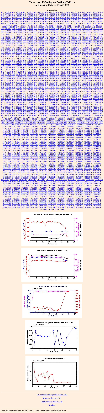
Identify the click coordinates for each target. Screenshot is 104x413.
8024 (17, 100)
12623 (5, 137)
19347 (41, 165)
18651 (63, 158)
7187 (31, 89)
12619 (86, 135)
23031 (36, 200)
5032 (53, 53)
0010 (31, 12)
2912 (61, 49)
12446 (72, 130)
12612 (54, 135)
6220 (94, 75)
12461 (41, 132)
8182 (9, 104)
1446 (17, 32)
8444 (83, 108)
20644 (18, 178)
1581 (24, 36)
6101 (43, 75)
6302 (87, 77)
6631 (94, 80)
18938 (27, 161)
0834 (9, 21)
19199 (77, 163)
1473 (50, 32)
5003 (53, 51)
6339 (50, 78)
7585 (24, 95)
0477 (72, 16)
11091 (61, 123)
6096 (28, 75)
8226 (24, 106)
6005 (53, 73)
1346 (72, 31)
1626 (94, 36)
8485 (42, 110)
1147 (71, 25)
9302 (39, 113)
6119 (64, 75)
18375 (54, 156)
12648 (18, 139)
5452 (35, 73)
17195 (18, 148)
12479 (90, 132)
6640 (20, 82)
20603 (72, 176)
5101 (75, 56)
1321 (2, 31)
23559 (99, 204)
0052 (20, 14)
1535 (42, 34)
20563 (32, 176)
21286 (5, 182)
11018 (61, 121)
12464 (50, 132)
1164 (32, 27)
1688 (98, 38)
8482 (35, 110)
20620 (90, 176)
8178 (101, 102)
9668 (42, 115)
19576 (23, 167)
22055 (54, 189)
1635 (13, 38)
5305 (31, 67)
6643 (31, 82)
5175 (2, 62)
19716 (86, 167)
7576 (13, 95)
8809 (90, 110)
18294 (94, 154)
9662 (35, 115)
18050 (95, 152)
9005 (20, 112)
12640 (81, 137)
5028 (39, 53)
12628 (27, 137)
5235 (94, 64)
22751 (63, 196)
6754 (75, 82)
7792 (28, 99)
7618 (13, 97)
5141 (6, 60)
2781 (42, 47)
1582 (28, 36)
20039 (5, 170)
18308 (9, 156)
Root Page (52, 405)
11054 (83, 121)
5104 (87, 56)
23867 (32, 207)
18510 (9, 158)
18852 (86, 159)
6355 (72, 78)
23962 (77, 207)
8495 (53, 110)
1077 (61, 23)
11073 (17, 123)
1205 (2, 29)
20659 (23, 178)
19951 (59, 169)
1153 (93, 25)
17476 (41, 150)
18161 (59, 154)
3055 (90, 49)
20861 (77, 178)
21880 (41, 187)
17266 (32, 148)
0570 (35, 18)
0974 (31, 23)
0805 (57, 19)
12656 (54, 139)
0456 (57, 16)
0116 (86, 14)
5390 (87, 69)
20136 (5, 172)
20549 (23, 176)
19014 (45, 161)
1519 (6, 34)
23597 (18, 205)
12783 (18, 145)
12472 (63, 132)
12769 (68, 143)
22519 (14, 194)
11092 (65, 123)
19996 (86, 169)
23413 (99, 202)
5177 (9, 62)
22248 (81, 191)
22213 (50, 191)
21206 (79, 180)
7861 (64, 99)
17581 (77, 150)
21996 (36, 189)
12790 (45, 145)
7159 (83, 88)
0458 (64, 16)
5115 (20, 58)
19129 (41, 163)
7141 (42, 88)
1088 (79, 23)
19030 (59, 161)
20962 (12, 180)
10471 (5, 119)
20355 (41, 174)
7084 (75, 86)
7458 (20, 93)
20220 (59, 172)
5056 (28, 54)
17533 (54, 150)
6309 (9, 78)
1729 (24, 40)
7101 (6, 88)
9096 (61, 112)
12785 (27, 145)
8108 (79, 100)
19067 (90, 161)
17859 (27, 152)
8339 (87, 106)
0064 (64, 14)
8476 (20, 110)
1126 (50, 25)
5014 (94, 51)
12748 (14, 143)
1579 (17, 36)
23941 (54, 207)
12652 (36, 139)
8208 (83, 104)
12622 (99, 135)
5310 (50, 67)
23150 (18, 202)
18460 (90, 156)
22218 (54, 191)
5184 (35, 62)
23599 (23, 205)
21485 (9, 183)
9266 (101, 112)
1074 (50, 23)
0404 (101, 14)
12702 (95, 139)
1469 (42, 32)
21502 (36, 183)
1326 (17, 31)
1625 (90, 36)
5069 (72, 54)
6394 (24, 80)
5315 (61, 67)
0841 (31, 21)
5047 (101, 53)
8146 (39, 102)
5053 (20, 54)
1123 (39, 25)
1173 (64, 27)
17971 (59, 152)
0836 (17, 21)
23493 (59, 204)
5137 (94, 58)
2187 (31, 45)
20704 (45, 178)
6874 (13, 84)
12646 (9, 139)
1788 (64, 42)
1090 (87, 23)
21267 (92, 180)
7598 (57, 95)
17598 (81, 150)
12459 (32, 132)
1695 (17, 40)
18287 (90, 154)
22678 (95, 194)
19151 (54, 163)
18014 (77, 152)
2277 (87, 45)
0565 (17, 18)
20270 (90, 172)
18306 (5, 156)
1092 (94, 23)
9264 (94, 112)
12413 (86, 128)
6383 (9, 80)
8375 (2, 108)
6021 (83, 73)
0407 (9, 16)
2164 (64, 43)
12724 (45, 141)
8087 (68, 100)
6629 (87, 80)
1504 (64, 32)
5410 (31, 71)
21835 (81, 185)
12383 (90, 126)
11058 (96, 121)
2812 (9, 49)
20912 (86, 178)
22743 (54, 196)
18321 (18, 156)
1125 (46, 25)
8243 (35, 106)
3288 (35, 51)
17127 (90, 147)
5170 (87, 60)
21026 (39, 180)
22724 (27, 196)
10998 (26, 121)
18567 (27, 158)
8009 (6, 100)
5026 (31, 53)
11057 (92, 121)
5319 (75, 67)
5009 (75, 51)
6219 (90, 75)
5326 (101, 67)
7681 (94, 97)
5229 (72, 64)
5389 (83, 69)
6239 (24, 77)
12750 (23, 143)
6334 (31, 78)
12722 (36, 141)
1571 (90, 34)
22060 (59, 189)
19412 (81, 165)
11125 (69, 124)
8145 (35, 102)
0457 (61, 16)
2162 (57, 43)
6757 (87, 82)
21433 (72, 182)
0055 (31, 14)
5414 (46, 71)
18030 (86, 152)
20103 (63, 170)
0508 (94, 16)
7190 (42, 89)
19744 (99, 167)
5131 (72, 58)
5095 (61, 56)
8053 (39, 100)
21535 (54, 183)
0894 (20, 23)
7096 (2, 88)
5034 (61, 53)
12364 (9, 126)
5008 (72, 51)
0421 (28, 16)
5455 (42, 73)
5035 (64, 53)
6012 (68, 73)
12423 (23, 130)
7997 (98, 99)
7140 (39, 88)
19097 (18, 163)
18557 (23, 158)
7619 (17, 97)
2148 (9, 43)
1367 (9, 32)
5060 (39, 54)
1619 (72, 36)
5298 (6, 67)
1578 (13, 36)
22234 (68, 191)
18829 (77, 159)
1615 (57, 36)
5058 (35, 54)
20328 (14, 174)
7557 (79, 93)
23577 (5, 205)
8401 (57, 108)
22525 (18, 194)
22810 (18, 198)
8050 (32, 100)
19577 (27, 167)
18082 (23, 154)
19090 (14, 163)
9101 (68, 112)
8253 (50, 106)
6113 (53, 75)
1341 (57, 31)
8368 (90, 106)
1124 (42, 25)
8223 (20, 106)
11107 (26, 124)
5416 (53, 71)
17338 (68, 148)
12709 (9, 141)
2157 (42, 43)
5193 (64, 62)
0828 (90, 19)
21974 (18, 189)
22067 (68, 189)
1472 (46, 32)
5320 (79, 67)
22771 (90, 196)
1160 (17, 27)
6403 (42, 80)
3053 (83, 49)
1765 (98, 40)
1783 (46, 42)
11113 (47, 124)
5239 (6, 65)
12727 (54, 141)
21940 (95, 187)
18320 (14, 156)
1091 (90, 23)
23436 (14, 204)
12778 (95, 143)
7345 (35, 91)
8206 (75, 104)
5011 (83, 51)
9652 (17, 115)
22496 (95, 193)
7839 (46, 99)
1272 (28, 29)
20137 (9, 172)
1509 (72, 32)
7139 (35, 88)
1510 (75, 32)
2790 (75, 47)
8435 (75, 108)
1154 (96, 25)
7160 (86, 88)
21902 (68, 187)
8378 (6, 108)
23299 (50, 202)
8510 (72, 110)
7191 (46, 89)
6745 (42, 82)
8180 (6, 104)
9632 (94, 113)
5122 (42, 58)
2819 (35, 49)
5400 (13, 71)
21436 (77, 182)
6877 (17, 84)
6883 (31, 84)
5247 (35, 65)
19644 (68, 167)
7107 (17, 88)
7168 (6, 89)
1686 (90, 38)
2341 (6, 47)
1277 (46, 29)
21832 (77, 185)
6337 (42, 78)
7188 (35, 89)
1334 (31, 31)
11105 (17, 124)
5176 (6, 62)
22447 (68, 193)
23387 (86, 202)
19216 (86, 163)
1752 (50, 40)
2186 (28, 45)
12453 (5, 132)
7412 (94, 91)
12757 (45, 143)
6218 (86, 75)
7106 (13, 88)
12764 (54, 143)
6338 (46, 78)
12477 (81, 132)
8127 (2, 102)
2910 (53, 49)
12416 (95, 128)
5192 (61, 62)
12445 (68, 130)
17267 (36, 148)
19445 (99, 165)
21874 (27, 187)
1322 (6, 31)
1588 (50, 36)
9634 (98, 113)
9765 (3, 117)
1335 (35, 31)
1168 (46, 27)
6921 (83, 84)
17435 (18, 150)
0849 (35, 21)
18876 (5, 161)
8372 (98, 106)
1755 (61, 40)
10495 (32, 119)
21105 (52, 180)
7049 (24, 86)
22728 (36, 196)
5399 (9, 71)
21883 (45, 187)
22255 (86, 191)
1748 (35, 40)
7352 (42, 91)
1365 (2, 32)
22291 (18, 193)
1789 (68, 42)
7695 (101, 97)
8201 (61, 104)
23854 (23, 207)
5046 (98, 53)
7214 (61, 89)
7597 (53, 95)
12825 (90, 145)
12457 (23, 132)
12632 (45, 137)
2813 (13, 49)
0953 (28, 23)
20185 (45, 172)
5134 (83, 58)
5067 (64, 54)
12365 (14, 126)
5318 (72, 67)
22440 (59, 193)
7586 (28, 95)
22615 (63, 194)
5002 (50, 51)
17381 (86, 148)
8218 (17, 106)
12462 (45, 132)
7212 (53, 89)
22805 (14, 198)
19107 (23, 163)
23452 (23, 204)
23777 (81, 205)
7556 (75, 93)
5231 (79, 64)
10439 (46, 117)
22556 (41, 194)
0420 (24, 16)
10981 (54, 119)
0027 (75, 12)
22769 (86, 196)
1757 (68, 40)
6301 (83, 77)
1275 (39, 29)
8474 (17, 110)
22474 (77, 193)
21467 (95, 182)
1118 (21, 25)
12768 (63, 143)
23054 (59, 200)
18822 (68, 159)
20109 (72, 170)
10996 (17, 121)
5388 (79, 69)
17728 (14, 152)
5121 (38, 58)
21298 (18, 182)
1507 (68, 32)
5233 (87, 64)
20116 (81, 170)
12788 (41, 145)
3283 (17, 51)
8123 (94, 100)
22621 (68, 194)
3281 (9, 51)
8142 (24, 102)
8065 (43, 100)
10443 (55, 117)
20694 (36, 178)
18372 (50, 156)
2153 (28, 43)
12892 (63, 147)
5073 (83, 54)
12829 (9, 147)
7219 (72, 89)
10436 (37, 117)
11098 (87, 123)
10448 (60, 117)
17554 (72, 150)
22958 (95, 198)
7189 (39, 89)
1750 (42, 40)
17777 (23, 152)
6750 (61, 82)
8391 (35, 108)
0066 (72, 14)
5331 (17, 69)
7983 (94, 99)
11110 (34, 124)
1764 (94, 40)
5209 (2, 64)
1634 (9, 38)
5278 (68, 65)
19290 (5, 165)
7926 (75, 99)
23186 (27, 202)
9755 (75, 115)
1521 (13, 34)
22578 (50, 194)
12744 (99, 141)
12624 (9, 137)
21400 (59, 182)
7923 (72, 99)
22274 (5, 193)
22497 (99, 193)
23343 (68, 202)
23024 (32, 200)
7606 (83, 95)
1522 (17, 34)
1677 (61, 38)
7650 (50, 97)
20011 (99, 169)
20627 (99, 176)
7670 (83, 97)
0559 (9, 18)
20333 (23, 174)
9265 (98, 112)
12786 (32, 145)
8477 (24, 110)
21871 (23, 187)
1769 (9, 42)
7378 (53, 91)
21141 (65, 180)
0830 (98, 19)
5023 (20, 53)
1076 (57, 23)
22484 (86, 193)
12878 (14, 147)
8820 (94, 110)
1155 (100, 25)
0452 (42, 16)
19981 (77, 169)
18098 (36, 154)
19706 (81, 167)
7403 (83, 91)
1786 (57, 42)
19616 (54, 167)
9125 (72, 112)
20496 (81, 174)
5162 (57, 60)
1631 (101, 36)
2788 (68, 47)
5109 (2, 58)
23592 (9, 205)
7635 (31, 97)
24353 (95, 207)
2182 (24, 45)
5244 (24, 65)
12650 (27, 139)
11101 (101, 123)
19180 (68, 163)
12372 (45, 126)
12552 (86, 134)
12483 (9, 134)
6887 (42, 84)
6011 (64, 73)
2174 (101, 43)
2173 (98, 43)
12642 (90, 137)
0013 (42, 12)
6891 (53, 84)
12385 (99, 126)
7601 (68, 95)
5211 (9, 64)
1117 (17, 25)
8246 (39, 106)
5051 (13, 54)
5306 (35, 67)
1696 (20, 40)
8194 (39, 104)
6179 (79, 75)
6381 (2, 80)
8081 (57, 100)
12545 (68, 134)
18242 (81, 154)
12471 (59, 132)
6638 (13, 82)
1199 (82, 27)
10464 (96, 117)
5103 (83, 56)
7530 (42, 93)
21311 (27, 182)
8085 (65, 100)
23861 (27, 207)
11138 (73, 124)
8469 (9, 110)
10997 (21, 121)
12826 (95, 145)
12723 (41, 141)
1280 (57, 29)
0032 (94, 12)
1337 (42, 31)
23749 (72, 205)
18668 (72, 158)
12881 (27, 147)
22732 (41, 196)
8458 (98, 108)
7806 (31, 99)
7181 (9, 89)
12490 (27, 134)
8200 (57, 104)
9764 (101, 115)
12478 (86, 132)
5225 (57, 64)
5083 (17, 56)
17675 (99, 150)
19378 (59, 165)
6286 (72, 77)
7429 (9, 93)
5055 (24, 54)
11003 (34, 121)
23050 (54, 200)
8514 (79, 110)
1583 (31, 36)
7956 (83, 99)
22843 (36, 198)
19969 (63, 169)
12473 (68, 132)
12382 (86, 126)
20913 (90, 178)
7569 (2, 95)
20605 (77, 176)
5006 (64, 51)
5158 (42, 60)
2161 (53, 43)
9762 (94, 115)
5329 (9, 69)
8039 (24, 100)
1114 (7, 25)
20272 (95, 172)
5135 (86, 58)
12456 (18, 132)
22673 (90, 194)
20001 (90, 169)
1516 (98, 32)
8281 (68, 106)
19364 (54, 165)
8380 (9, 108)
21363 (41, 182)
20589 (54, 176)
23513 (72, 204)
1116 (14, 25)
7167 (2, 89)
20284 (5, 174)
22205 (41, 191)
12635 (59, 137)
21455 (86, 182)
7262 (20, 91)
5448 (20, 73)
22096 (90, 189)
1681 (72, 38)
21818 (63, 185)
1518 (2, 34)
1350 (87, 31)
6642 (28, 82)
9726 (50, 115)
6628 (83, 80)
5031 (50, 53)
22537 (23, 194)
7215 (64, 89)
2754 (39, 47)
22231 (63, 191)
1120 (28, 25)
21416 (63, 182)
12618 (81, 135)
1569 (83, 34)
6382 (6, 80)
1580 (20, 36)
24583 (45, 209)
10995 (12, 121)
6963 (101, 84)
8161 (53, 102)
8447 (87, 108)
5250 (46, 65)
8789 (83, 110)
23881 (41, 207)
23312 (54, 202)
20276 (99, 172)
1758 (72, 40)
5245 (28, 65)
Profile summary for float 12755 (52, 401)
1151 (86, 25)
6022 (87, 73)
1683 (79, 38)
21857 (9, 187)
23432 (9, 204)
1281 (61, 29)
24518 (99, 207)
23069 (72, 200)
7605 (79, 95)
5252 (53, 65)
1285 (68, 29)
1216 (9, 29)
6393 (20, 80)
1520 (9, 34)
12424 (27, 130)
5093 (53, 56)
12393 (18, 128)
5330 (13, 69)
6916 (64, 84)
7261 (17, 91)
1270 (20, 29)
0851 (39, 21)
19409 (77, 165)
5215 (24, 64)
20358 (45, 174)
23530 (86, 204)
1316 (90, 29)
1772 (17, 42)
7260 (13, 91)
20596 (63, 176)
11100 (96, 123)
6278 (42, 77)
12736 (81, 141)
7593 (39, 95)
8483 (39, 110)
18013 (72, 152)
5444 (6, 73)
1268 (17, 29)
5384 (68, 69)
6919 (75, 84)
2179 (13, 45)
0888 (9, 23)
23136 (14, 202)
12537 (45, 134)
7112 (20, 88)
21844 (95, 185)
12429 (41, 130)
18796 (45, 159)
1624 (87, 36)
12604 (18, 135)
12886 (50, 147)
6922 (87, 84)
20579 (45, 176)
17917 (45, 152)
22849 (41, 198)
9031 (39, 112)
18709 (90, 158)
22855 (45, 198)
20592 (59, 176)
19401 (72, 165)
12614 (63, 135)
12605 (23, 135)
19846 (32, 169)
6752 (68, 82)
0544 (6, 18)
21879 (36, 187)
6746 (46, 82)
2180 (17, 45)
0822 (75, 19)
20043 (14, 170)
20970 (16, 180)
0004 (13, 12)
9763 (98, 115)
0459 (68, 16)
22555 (36, 194)
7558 (83, 93)
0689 (35, 19)
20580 (50, 176)
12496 (36, 134)
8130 (9, 102)
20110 (77, 170)
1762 (87, 40)
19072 (95, 161)
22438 (54, 193)
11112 (43, 124)
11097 (83, 123)
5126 (57, 58)
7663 (68, 97)
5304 (28, 67)
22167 (14, 191)
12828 (5, 147)
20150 (27, 172)
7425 (2, 93)
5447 (17, 73)
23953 (72, 207)
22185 (27, 191)
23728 (59, 205)
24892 (59, 209)
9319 (75, 113)
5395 (98, 69)
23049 (50, 200)
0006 (20, 12)
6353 (64, 78)
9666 (39, 115)
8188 (24, 104)
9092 (50, 112)
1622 (79, 36)
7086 (83, 86)
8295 (75, 106)
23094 (95, 200)
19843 (27, 169)
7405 (87, 91)
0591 (61, 18)
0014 (46, 12)
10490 (23, 119)
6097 (32, 75)
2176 (6, 45)
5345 (39, 69)
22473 (72, 193)
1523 (20, 34)
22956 (90, 198)
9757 (79, 115)
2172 (94, 43)
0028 (79, 12)
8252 (46, 106)
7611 (97, 95)
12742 (95, 141)
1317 (94, 29)
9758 (83, 115)
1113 (3, 25)
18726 (99, 158)
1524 (24, 34)
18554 (18, 158)
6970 (9, 86)
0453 (46, 16)
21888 (50, 187)
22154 (9, 191)
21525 (45, 183)
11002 (30, 121)
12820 (68, 145)
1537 (50, 34)
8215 (6, 106)
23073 (86, 200)
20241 (72, 172)
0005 (17, 12)
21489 (18, 183)
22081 (77, 189)
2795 (90, 47)
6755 (79, 82)
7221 (79, 89)
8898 (9, 112)
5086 (28, 56)
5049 (6, 54)
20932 (3, 180)
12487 (23, 134)
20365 (50, 174)
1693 (9, 40)
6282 (57, 77)
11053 (79, 121)
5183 (31, 62)
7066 (35, 86)
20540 (14, 176)
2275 (79, 45)
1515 (94, 32)
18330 (27, 156)
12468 (54, 132)
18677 (77, 158)
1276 (42, 29)
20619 (86, 176)
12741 (90, 141)
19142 (50, 163)
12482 (5, 134)
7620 (20, 97)
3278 (101, 49)
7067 (39, 86)
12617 (77, 135)
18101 (41, 154)
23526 (81, 204)
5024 (24, 53)
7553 (72, 93)
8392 (39, 108)
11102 (4, 124)
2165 (68, 43)
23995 (90, 207)
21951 (99, 187)
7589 (35, 95)
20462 (68, 174)
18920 (18, 161)
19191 (72, 163)
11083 (34, 123)
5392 (94, 69)
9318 (72, 113)
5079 (2, 56)
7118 (24, 88)
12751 (27, 143)
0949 (24, 23)
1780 (35, 42)
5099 (68, 56)
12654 (45, 139)
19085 (9, 163)
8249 (42, 106)
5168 (79, 60)
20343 (32, 174)
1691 (2, 40)
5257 (64, 65)
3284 (20, 51)
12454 (9, 132)
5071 (75, 54)
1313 (79, 29)
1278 (50, 29)
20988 (25, 180)
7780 (20, 99)
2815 (20, 49)
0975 (35, 23)
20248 (81, 172)
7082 (68, 86)
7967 (87, 99)
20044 (18, 170)
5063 (50, 54)
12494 (32, 134)
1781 (39, 42)
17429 (14, 150)
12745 (5, 143)
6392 (17, 80)
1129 (60, 25)
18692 (81, 158)
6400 (35, 80)
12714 (23, 141)
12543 (63, 134)
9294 (24, 113)
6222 (97, 75)
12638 (72, 137)
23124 (9, 202)
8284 (72, 106)
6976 (20, 86)
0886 (2, 23)
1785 (53, 42)
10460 (82, 117)
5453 (39, 73)
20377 (54, 174)
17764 (18, 152)
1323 (9, 31)
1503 (61, 32)
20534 (9, 176)
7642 (39, 97)
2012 (90, 42)
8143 (28, 102)
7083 (72, 86)
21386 (54, 182)
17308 (50, 148)
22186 (32, 191)
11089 (52, 123)
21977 (23, 189)
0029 (83, 12)
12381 (81, 126)
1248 (13, 29)
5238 (2, 65)
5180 (20, 62)
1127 (53, 25)
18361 (41, 156)
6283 (61, 77)
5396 (101, 69)
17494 (45, 150)
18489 (5, 158)
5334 (28, 69)
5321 (83, 67)
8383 (20, 108)
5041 (87, 53)
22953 (86, 198)
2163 (61, 43)
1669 (35, 38)
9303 (42, 113)
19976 (72, 169)
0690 (39, 19)
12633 (50, 137)
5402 (20, 71)
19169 (59, 163)
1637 (17, 38)
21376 (45, 182)
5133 (79, 58)
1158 (10, 27)
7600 (64, 95)
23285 (45, 202)
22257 (90, 191)
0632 (79, 18)
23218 (36, 202)
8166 (72, 102)
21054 (43, 180)
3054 (87, 49)
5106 (94, 56)
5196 (75, 62)
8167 (75, 102)
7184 (20, 89)
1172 (60, 27)
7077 (50, 86)
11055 (88, 121)
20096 (59, 170)
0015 (50, 12)
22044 (50, 189)
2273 (72, 45)
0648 (9, 19)
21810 (50, 185)
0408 (13, 16)
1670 (39, 38)
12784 (23, 145)
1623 (83, 36)
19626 (59, 167)
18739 (9, 159)
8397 (53, 108)
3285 (24, 51)
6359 (87, 78)
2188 (35, 45)
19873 (36, 169)
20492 (77, 174)
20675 (32, 178)
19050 (68, 161)
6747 (50, 82)
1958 (87, 42)
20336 (27, 174)
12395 (23, 128)
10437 (42, 117)
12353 (82, 124)
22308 (27, 193)
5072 (79, 54)
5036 (68, 53)
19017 (50, 161)
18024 (81, 152)
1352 (94, 31)
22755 (72, 196)
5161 (53, 60)
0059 (46, 14)
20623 (95, 176)
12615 (68, 135)
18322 (23, 156)
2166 (72, 43)
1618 (68, 36)
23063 (68, 200)
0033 (98, 12)
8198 (50, 104)
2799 (2, 49)
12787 (36, 145)
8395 (50, 108)
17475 (36, 150)
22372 (36, 193)
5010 (79, 51)
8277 (61, 106)
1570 (87, 34)
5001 (46, 51)
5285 (94, 65)
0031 (90, 12)
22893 (59, 198)
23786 (90, 205)
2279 (94, 45)
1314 (83, 29)
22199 (36, 191)
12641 (86, 137)
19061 (72, 161)
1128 (57, 25)
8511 (75, 110)
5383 (64, 69)
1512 (83, 32)
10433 (24, 117)
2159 (50, 43)
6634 (2, 82)
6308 (6, 78)
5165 (68, 60)
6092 (13, 75)
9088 (42, 112)
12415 (90, 128)
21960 (5, 189)
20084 (50, 170)
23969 (81, 207)
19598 (36, 167)
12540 (50, 134)
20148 (23, 172)
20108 (68, 170)
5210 (6, 64)
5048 (2, 54)
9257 (87, 112)
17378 (81, 148)
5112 (9, 58)
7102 (10, 88)
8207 (79, 104)
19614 (50, 167)
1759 (75, 40)
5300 (13, 67)
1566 (72, 34)
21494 (23, 183)
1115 (10, 25)
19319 (23, 165)
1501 (53, 32)
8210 (90, 104)
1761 (83, 40)
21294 (14, 182)
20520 (86, 174)
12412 (81, 128)
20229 (68, 172)
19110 (27, 163)
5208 (101, 62)
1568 (79, 34)
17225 (23, 148)
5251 (50, 65)
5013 (90, 51)
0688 (31, 19)
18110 (45, 154)
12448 (81, 130)
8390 (31, 108)
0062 (57, 14)
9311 (57, 113)
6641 (24, 82)
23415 (5, 204)
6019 (75, 73)
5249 (42, 65)
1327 (20, 31)
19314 (18, 165)
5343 (35, 69)
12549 (72, 134)
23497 (63, 204)
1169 (50, 27)
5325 (98, 67)
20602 (68, 176)
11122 (64, 124)
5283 (87, 65)
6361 (94, 78)
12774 (81, 143)
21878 (32, 187)
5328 (6, 69)
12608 (36, 135)
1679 (68, 38)
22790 (5, 198)
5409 (28, 71)
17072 (77, 147)
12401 (41, 128)
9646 (9, 115)
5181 (24, 62)
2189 (39, 45)
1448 (20, 32)
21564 (63, 183)
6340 (53, 78)
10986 (77, 119)
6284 (64, 77)
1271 (24, 29)
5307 (39, 67)
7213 (57, 89)
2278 (90, 45)
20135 (99, 170)
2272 (68, 45)
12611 (50, 135)
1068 (46, 23)
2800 (6, 49)
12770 (72, 143)
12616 (72, 135)
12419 (9, 130)
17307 (45, 148)
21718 (9, 185)
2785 (57, 47)
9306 (53, 113)
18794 (41, 159)
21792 (36, 185)
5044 (90, 53)
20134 (94, 170)
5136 (90, 58)
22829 (27, 198)
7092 (98, 86)
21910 (77, 187)
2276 (83, 45)
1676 (57, 38)
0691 (42, 19)
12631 (41, 137)
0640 (87, 18)
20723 (50, 178)
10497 (36, 119)
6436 (46, 80)
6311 (17, 78)
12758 (50, 143)
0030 (87, 12)
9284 (9, 113)
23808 (99, 205)
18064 (5, 154)
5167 (75, 60)
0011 (35, 12)
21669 (86, 183)
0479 (79, 16)
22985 (23, 200)
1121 (31, 25)
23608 (27, 205)
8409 (68, 108)
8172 (83, 102)
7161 (90, 88)
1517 (101, 32)
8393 (42, 108)
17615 (90, 150)
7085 (79, 86)
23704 (50, 205)
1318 (98, 29)
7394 (72, 91)
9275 (6, 113)
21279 (97, 180)
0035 (2, 14)
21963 (9, 189)
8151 (46, 102)
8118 (86, 100)
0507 (90, 16)
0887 (6, 23)
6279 (46, 77)
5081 (9, 56)
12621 (95, 135)
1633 (6, 38)
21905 (72, 187)
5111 (6, 58)
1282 (64, 29)
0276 (94, 14)
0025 (72, 12)
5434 (101, 71)
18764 (27, 159)
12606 (27, 135)
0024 (68, 12)
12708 (5, 141)
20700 (41, 178)
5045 (94, 53)
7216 (68, 89)
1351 (90, 31)
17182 (14, 148)
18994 (36, 161)
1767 (2, 42)
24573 (41, 209)
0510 (101, 16)
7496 (31, 93)
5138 (97, 58)
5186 (39, 62)
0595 (75, 18)
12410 (72, 128)
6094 (21, 75)
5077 (98, 54)
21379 (50, 182)
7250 (90, 89)
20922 (95, 178)
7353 (46, 91)
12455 (14, 132)
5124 (49, 58)
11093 (70, 123)
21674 (90, 183)
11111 (39, 124)
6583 (79, 80)
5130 (68, 58)
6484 (53, 80)
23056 (63, 200)
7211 (50, 89)
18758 (18, 159)
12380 (77, 126)
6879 (20, 84)
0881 (98, 21)
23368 (81, 202)
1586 (42, 36)
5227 (64, 64)
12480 (95, 132)
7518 (39, 93)
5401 (17, 71)
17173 (9, 148)
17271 (41, 148)
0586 (53, 18)
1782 (42, 42)
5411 (35, 71)
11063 (3, 123)
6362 (98, 78)
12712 (18, 141)
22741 (50, 196)
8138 (17, 102)
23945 (63, 207)
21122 (61, 180)
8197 (46, 104)
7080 (61, 86)
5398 (6, 71)
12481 (99, 132)
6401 (39, 80)
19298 (9, 165)
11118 (56, 124)
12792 (54, 145)
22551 (27, 194)
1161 (21, 27)
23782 (86, 205)
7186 (28, 89)
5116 (24, 58)
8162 (57, 102)
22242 (72, 191)
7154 (64, 88)
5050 (9, 54)
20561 (27, 176)
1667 (28, 38)
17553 (68, 150)
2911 (57, 49)
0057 (39, 14)
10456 (73, 117)
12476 (77, 132)
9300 (31, 113)
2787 (64, 47)
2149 (13, 43)
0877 (87, 21)
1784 (50, 42)
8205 (72, 104)
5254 (57, 65)
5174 (101, 60)
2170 (87, 43)
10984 (68, 119)
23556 (95, 204)
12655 (50, 139)
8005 (101, 99)
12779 (99, 143)
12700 (86, 139)
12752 (32, 143)
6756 (83, 82)
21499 (27, 183)
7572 (6, 95)
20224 (63, 172)
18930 (23, 161)
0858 (64, 21)
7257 (6, 91)
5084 (20, 56)
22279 (14, 193)
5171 (90, 60)
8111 (83, 100)
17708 (5, 152)
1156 (3, 27)
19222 (90, 163)
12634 (54, 137)
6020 (79, 73)
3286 (28, 51)
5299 (9, 67)
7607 (87, 95)
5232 (83, 64)
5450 (28, 73)
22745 (59, 196)
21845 (99, 185)
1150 (82, 25)
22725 (32, 196)
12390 (14, 128)
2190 (42, 45)
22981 (18, 200)
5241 (13, 65)
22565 (45, 194)
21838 (86, 185)
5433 (98, 71)
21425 (68, 182)
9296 (28, 113)
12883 (36, 147)
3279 (2, 51)
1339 (50, 31)
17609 (86, 150)
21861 (14, 187)
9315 (68, 113)
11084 (39, 123)
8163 (61, 102)
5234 (90, 64)
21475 (99, 182)
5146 (24, 60)
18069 (14, 154)
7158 (79, 88)
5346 (42, 69)
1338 (46, 31)
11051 (74, 121)
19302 (14, 165)
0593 (68, 18)
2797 (98, 47)
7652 (53, 97)
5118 (28, 58)
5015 (98, 51)
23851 (14, 207)
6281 (53, 77)
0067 (75, 14)
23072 (81, 200)
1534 (39, 34)
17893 (36, 152)
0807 (61, 19)
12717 (32, 141)
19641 (63, 167)
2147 (6, 43)
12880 (23, 147)
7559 (87, 93)
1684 (83, 38)
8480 (28, 110)
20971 (21, 180)
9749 (61, 115)
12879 (18, 147)
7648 (46, 97)
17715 (9, 152)
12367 (23, 126)
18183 (68, 154)
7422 (101, 91)
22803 (9, 198)
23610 (32, 205)
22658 (86, 194)
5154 (28, 60)
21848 (5, 187)
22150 (5, 191)
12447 (77, 130)
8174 (90, 102)
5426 (90, 71)
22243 (77, 191)
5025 (28, 53)
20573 (41, 176)
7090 (94, 86)
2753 (35, 47)
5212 (13, 64)
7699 (6, 99)
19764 (14, 169)
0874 (75, 21)
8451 (94, 108)
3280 (6, 51)
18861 (90, 159)
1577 (9, 36)
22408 (45, 193)
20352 (36, 174)
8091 (76, 100)
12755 (41, 143)
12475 (72, 132)
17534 (59, 150)
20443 (63, 174)
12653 (41, 139)
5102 (79, 56)
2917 (79, 49)
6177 (75, 75)
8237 (31, 106)
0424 (39, 16)
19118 (32, 163)
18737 (5, 159)
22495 (90, 193)
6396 (28, 80)
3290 (42, 51)
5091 (46, 56)
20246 (77, 172)
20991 (30, 180)
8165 (68, 102)
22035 (45, 189)
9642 (2, 115)
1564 (64, 34)
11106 (21, 124)
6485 (57, 80)
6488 (64, 80)
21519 (41, 183)
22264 (95, 191)
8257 (57, 106)
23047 (45, 200)
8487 (50, 110)
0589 (57, 18)
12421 (18, 130)
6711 (39, 82)
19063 (77, 161)
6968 (6, 86)
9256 (83, 112)
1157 (6, 27)
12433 (54, 130)
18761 (23, 159)
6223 (101, 75)
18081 (18, 154)
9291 (17, 113)
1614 (53, 36)
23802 (95, 205)
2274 (75, 45)
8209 (87, 104)
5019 (9, 53)
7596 (50, 95)
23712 (54, 205)
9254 (79, 112)
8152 (50, 102)
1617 (64, 36)
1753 (53, 40)
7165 (97, 88)
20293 (9, 174)
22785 (99, 196)
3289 (39, 51)
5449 (24, 73)
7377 (50, 91)
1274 (35, 29)
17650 (95, 150)
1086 (72, 23)
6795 (101, 82)
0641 (90, 18)
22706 (9, 196)
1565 (68, 34)
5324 (94, 67)
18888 (9, 161)
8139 (20, 102)
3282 (13, 51)
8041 (28, 100)
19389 (63, 165)
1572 (94, 34)
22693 (99, 194)
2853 (46, 49)
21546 (59, 183)
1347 (75, 31)
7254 (2, 91)
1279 (53, 29)
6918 (72, 84)
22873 (54, 198)
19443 (95, 165)
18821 (63, 159)
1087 (75, 23)
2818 (31, 49)
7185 (24, 89)
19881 (50, 169)
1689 (101, 38)
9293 (20, 113)
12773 (77, 143)
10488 (18, 119)
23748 (68, 205)
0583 (50, 18)
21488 (14, 183)
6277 (39, 77)
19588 (32, 167)
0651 (20, 19)
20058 (32, 170)
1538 (53, 34)
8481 (31, 110)
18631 (54, 158)
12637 (68, 137)
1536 (46, 34)
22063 (63, 189)
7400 (79, 91)
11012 (48, 121)
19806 (18, 169)
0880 (94, 21)
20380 (59, 174)
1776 (20, 42)
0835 (13, 21)
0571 (39, 18)
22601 (59, 194)
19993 (81, 169)
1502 (57, 32)
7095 (101, 86)
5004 (57, 51)
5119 (31, 58)
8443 (79, 108)
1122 (35, 25)
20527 (95, 174)
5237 (101, 64)
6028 (6, 75)
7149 (46, 88)
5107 (98, 56)
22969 (99, 198)
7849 (53, 99)
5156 (35, 60)
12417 (99, 128)
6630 (90, 80)
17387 (90, 148)
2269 (57, 45)
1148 (75, 25)
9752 (68, 115)
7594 (42, 95)
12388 (9, 128)
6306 (101, 77)
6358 (83, 78)
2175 (2, 45)
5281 (79, 65)
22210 (45, 191)
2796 (94, 47)
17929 (50, 152)
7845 (50, 99)
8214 (2, 106)
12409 (68, 128)
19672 (72, 167)
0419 (20, 16)
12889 (59, 147)
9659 (28, 115)
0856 (57, 21)
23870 (36, 207)
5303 (24, 67)
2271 (64, 45)
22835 (32, 198)
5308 (42, 67)
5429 (94, 71)
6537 (72, 80)
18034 (90, 152)
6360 (90, 78)
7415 (98, 91)
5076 (94, 54)
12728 (59, 141)
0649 (13, 19)
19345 (36, 165)
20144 (18, 172)
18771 (32, 159)
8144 (31, 102)
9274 (2, 113)
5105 (90, 56)
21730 (14, 185)
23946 (68, 207)
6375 (101, 78)
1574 (101, 34)
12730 (68, 141)
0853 (46, 21)
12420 (14, 130)
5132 (75, 58)
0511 (2, 18)
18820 (59, 159)
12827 (99, 145)
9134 (75, 112)
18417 (77, 156)
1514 (90, 32)
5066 (61, 54)
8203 (64, 104)
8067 (50, 100)
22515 (9, 194)
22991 (27, 200)
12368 (27, 126)
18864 (99, 159)
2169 (83, 43)
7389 (68, 91)
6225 (6, 77)
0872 (68, 21)
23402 (95, 202)
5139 (101, 58)
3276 (94, 49)
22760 (81, 196)
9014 (24, 112)
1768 (6, 42)
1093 (98, 23)
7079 (57, 86)
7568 (101, 93)
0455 (53, 16)
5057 (31, 54)
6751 (64, 82)
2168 (79, 43)
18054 (99, 152)
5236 (98, 64)
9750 (64, 115)
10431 (19, 117)
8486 (46, 110)
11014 (52, 121)
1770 (13, 42)
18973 (32, 161)
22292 (23, 193)
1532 (35, 34)
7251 (94, 89)
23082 (90, 200)
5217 (31, 64)
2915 (72, 49)
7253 (101, 89)
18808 (50, 159)
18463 (95, 156)
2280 (98, 45)
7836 (42, 99)
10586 (50, 119)
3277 (98, 49)
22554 (32, 194)
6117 (61, 75)
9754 (72, 115)
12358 (87, 124)
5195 (72, 62)
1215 (6, 29)
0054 (28, 14)
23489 (54, 204)
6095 (24, 75)
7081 (64, 86)
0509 (98, 16)
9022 (35, 112)
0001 (2, 12)
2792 (83, 47)
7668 (79, 97)
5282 (83, 65)
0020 (64, 12)
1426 (13, 32)
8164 (64, 102)
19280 (99, 163)
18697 (86, 158)
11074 (21, 123)
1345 (68, 31)
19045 (63, 161)
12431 (50, 130)
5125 (53, 58)
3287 (31, 51)
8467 (6, 110)
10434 (28, 117)
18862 (95, 159)
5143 (13, 60)
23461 (32, 204)
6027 (2, 75)
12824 (86, 145)
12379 (72, 126)
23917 (45, 207)
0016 (53, 12)
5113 (13, 58)
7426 (6, 93)
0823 (79, 19)
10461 (87, 117)
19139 (45, 163)
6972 (13, 86)
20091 (54, 170)
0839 (24, 21)
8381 (13, 108)
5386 (75, 69)
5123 (46, 58)
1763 (90, 40)
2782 (46, 47)
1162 (24, 27)
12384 (95, 126)
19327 (27, 165)
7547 (57, 93)
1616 (61, 36)
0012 (39, 12)
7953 (79, 99)
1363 (98, 31)
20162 (32, 172)
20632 (9, 178)
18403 (72, 156)
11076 (25, 123)
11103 (8, 124)
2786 (61, 47)
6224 (2, 77)
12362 (100, 124)
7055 (28, 86)
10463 (91, 117)
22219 (59, 191)
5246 (31, 65)
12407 (59, 128)
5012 (87, 51)
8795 (87, 110)
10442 (51, 117)
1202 (93, 27)
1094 (101, 23)
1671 (42, 38)
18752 (14, 159)
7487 (28, 93)
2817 (28, 49)
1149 (78, 25)
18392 (68, 156)
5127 (61, 58)
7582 (20, 95)
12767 (59, 143)
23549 (90, 204)
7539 (46, 93)
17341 (72, 148)
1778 (28, 42)
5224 (53, 64)
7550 (64, 93)
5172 (94, 60)
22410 (50, 193)
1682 (75, 38)
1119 (24, 25)
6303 (90, 77)
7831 (39, 99)
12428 (36, 130)
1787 (61, 42)
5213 (17, 64)
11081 (30, 123)
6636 (6, 82)
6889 (50, 84)
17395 (95, 148)
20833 (68, 178)
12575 (5, 135)
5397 (2, 71)
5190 (53, 62)
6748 (53, 82)
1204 (100, 27)
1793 (79, 42)
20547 (18, 176)
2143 (94, 42)
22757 (77, 196)
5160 (50, 60)
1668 (31, 38)
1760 (79, 40)
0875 (79, 21)
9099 (64, 112)
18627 (50, 158)
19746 (5, 169)
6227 (13, 77)
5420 (68, 71)
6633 (101, 80)
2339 (101, 45)
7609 (90, 95)
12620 (90, 135)
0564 (13, 18)
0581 (42, 18)
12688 (72, 139)
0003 (9, 12)
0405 (2, 16)
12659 (68, 139)
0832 (2, 21)
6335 (35, 78)
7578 (17, 95)
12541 (54, 134)
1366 (6, 32)
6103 (50, 75)
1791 (75, 42)
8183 (13, 104)
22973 (14, 200)
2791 (79, 47)
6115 (57, 75)
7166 (101, 88)
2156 (39, 43)
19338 (32, 165)
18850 (81, 159)
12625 (14, 137)
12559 (95, 134)
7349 (39, 91)
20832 (63, 178)
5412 (39, 71)
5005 (61, 51)
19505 (9, 167)
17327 (59, 148)
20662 (27, 178)
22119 (95, 189)
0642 (94, 18)
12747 (9, 143)
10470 (100, 117)
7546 (53, 93)
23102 (99, 200)
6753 (72, 82)
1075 (53, 23)
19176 (63, 163)
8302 (79, 106)
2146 (2, 43)
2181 (20, 45)
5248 (39, 65)
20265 (86, 172)
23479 (41, 204)
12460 (36, 132)
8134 (13, 102)
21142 (70, 180)
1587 (46, 36)
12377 (63, 126)
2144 (98, 42)
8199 (53, 104)
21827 (72, 185)
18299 (99, 154)
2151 (20, 43)
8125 (97, 100)
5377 (50, 69)
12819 (63, 145)
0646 (6, 19)
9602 (83, 113)
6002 (50, 73)
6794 (98, 82)
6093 (17, 75)
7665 (72, 97)
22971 (5, 200)
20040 (9, 170)
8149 (42, 102)
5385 (72, 69)
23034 (41, 200)
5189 (50, 62)
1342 (61, 31)
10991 (99, 119)
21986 (32, 189)
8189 (28, 104)
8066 (46, 100)
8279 (64, 106)
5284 (90, 65)
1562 (57, 34)
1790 (72, 42)
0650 (17, 19)
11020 (70, 121)
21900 (63, 187)
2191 (46, 45)
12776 (90, 143)
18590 (32, 158)
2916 (75, 49)
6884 (35, 84)
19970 (68, 169)
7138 (31, 88)
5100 (72, 56)
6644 (35, 82)
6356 (75, 78)
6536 (68, 80)
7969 (90, 99)
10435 (33, 117)
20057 (27, 170)
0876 (83, 21)
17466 (32, 150)
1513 (87, 32)
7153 (61, 88)
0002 (6, 12)
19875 (41, 169)
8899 (13, 112)
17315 (54, 148)
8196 (42, 104)
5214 (20, 64)
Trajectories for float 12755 (52, 398)
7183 (17, 89)
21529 (50, 183)
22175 (23, 191)
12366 (18, 126)
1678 (64, 38)
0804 (53, 19)
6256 (28, 77)
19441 (90, 165)
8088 (72, 100)
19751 (9, 169)
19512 (14, 167)
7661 (64, 97)
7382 (61, 91)
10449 (64, 117)
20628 (5, 178)
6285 (68, 77)
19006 (41, 161)
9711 (46, 115)
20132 (90, 170)
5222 (46, 64)
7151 (53, 88)
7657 (57, 97)
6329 (28, 78)
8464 (2, 110)
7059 (31, 86)
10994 (8, 121)
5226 (61, 64)
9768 (10, 117)
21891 (59, 187)
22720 (18, 196)
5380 (57, 69)
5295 (2, 67)
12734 (77, 141)
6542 (75, 80)
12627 (23, 137)
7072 (42, 86)
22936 (81, 198)
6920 (79, 84)
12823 (81, 145)
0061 (53, 14)
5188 (46, 62)
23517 (77, 204)
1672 (46, 38)
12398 (32, 128)
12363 (5, 126)
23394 (90, 202)
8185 (20, 104)
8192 (31, 104)
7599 (61, 95)
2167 (75, 43)
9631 (90, 113)
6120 (68, 75)
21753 (23, 185)
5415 (50, 71)
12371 (41, 126)
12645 (5, 139)
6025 (98, 73)
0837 (20, 21)
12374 (54, 126)
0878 (90, 21)
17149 (95, 147)
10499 (41, 119)
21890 (54, 187)
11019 (65, 121)
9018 (31, 112)
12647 (14, 139)
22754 (68, 196)
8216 (9, 106)
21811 (54, 185)
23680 (45, 205)
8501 (68, 110)
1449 (24, 32)
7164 (94, 88)
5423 (79, 71)
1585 (39, 36)
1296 (72, 29)
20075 (41, 170)
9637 (101, 113)
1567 (75, 34)
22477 (81, 193)
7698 (2, 99)
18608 (45, 158)
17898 (41, 152)
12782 (14, 145)
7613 (2, 97)
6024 (94, 73)
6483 (50, 80)
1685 (87, 38)
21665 (81, 183)
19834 (23, 169)
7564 (94, 93)
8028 (21, 100)
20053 (23, 170)
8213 (101, 104)
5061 (42, 54)
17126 (86, 147)
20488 (72, 174)
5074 (87, 54)
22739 (45, 196)
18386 (59, 156)
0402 (98, 14)
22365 (32, 193)
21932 (86, 187)
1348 (79, 31)
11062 (101, 121)
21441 (81, 182)
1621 (75, 36)
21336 (32, 182)
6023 (90, 73)
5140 (2, 60)
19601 (41, 167)
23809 (5, 207)
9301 (35, 113)
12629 (32, 137)
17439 (23, 150)
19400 (68, 165)
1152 (89, 25)
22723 (23, 196)
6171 (72, 75)
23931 (50, 207)
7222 (83, 89)
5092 (50, 56)
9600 (79, 113)
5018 (6, 53)
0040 (9, 14)
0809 (64, 19)
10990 (95, 119)
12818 (59, 145)
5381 (61, 69)
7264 (28, 91)
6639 (17, 82)
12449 (86, 130)
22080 (72, 189)
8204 (68, 104)
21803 (41, 185)
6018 (72, 73)
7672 (87, 97)
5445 (9, 73)
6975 (17, 86)
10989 (90, 119)
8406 (61, 108)
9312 (61, 113)
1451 (31, 32)
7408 (90, 91)
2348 (31, 47)
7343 (31, 91)
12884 (41, 147)
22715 (14, 196)
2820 (39, 49)
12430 (45, 130)
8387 (28, 108)
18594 (36, 158)
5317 (68, 67)
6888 (46, 84)
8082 (61, 100)
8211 (94, 104)
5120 (35, 58)
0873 (72, 21)
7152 (57, 88)
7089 (90, 86)
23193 (32, 202)
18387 (63, 156)
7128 (28, 88)
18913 (14, 161)
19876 (45, 169)
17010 (68, 147)
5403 (24, 71)
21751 (18, 185)
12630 (36, 137)
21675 (95, 183)
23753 (77, 205)
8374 (101, 106)
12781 (9, 145)
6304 (94, 77)
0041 (13, 14)
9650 (13, 115)
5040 (83, 53)
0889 (13, 23)
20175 (41, 172)
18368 (45, 156)
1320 (101, 29)
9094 (53, 112)
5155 (31, 60)
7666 (75, 97)
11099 (92, 123)
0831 (101, 19)
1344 (64, 31)
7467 (24, 93)
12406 (54, 128)
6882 (28, 84)
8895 (2, 112)
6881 (24, 84)
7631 (28, 97)
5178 (13, 62)
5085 (24, 56)
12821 (72, 145)
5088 (35, 56)
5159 (46, 60)
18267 (86, 154)
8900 (17, 112)
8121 (90, 100)
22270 (99, 191)
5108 (101, 56)
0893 (17, 23)
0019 (61, 12)
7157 (75, 88)
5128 (64, 58)
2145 (101, 42)
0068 (79, 14)
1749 (39, 40)
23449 (18, 204)
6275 (31, 77)
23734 (63, 205)
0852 (42, 21)
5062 (46, 54)
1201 (89, 27)
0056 (35, 14)
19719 (90, 167)
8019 (13, 100)
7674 (90, 97)
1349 (83, 31)
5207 (98, 62)
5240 (9, 65)
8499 (64, 110)
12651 (32, 139)
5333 (24, 69)
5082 (13, 56)
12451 (95, 130)
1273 (31, 29)
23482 (45, 204)
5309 (46, 67)
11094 (74, 123)
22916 (68, 198)
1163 (28, 27)
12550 (77, 134)
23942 (59, 207)
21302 (23, 182)
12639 (77, 137)
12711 (14, 141)
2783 (50, 47)
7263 (24, 91)
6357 (79, 78)
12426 (32, 130)
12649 (23, 139)
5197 (79, 62)
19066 (86, 161)
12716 (27, 141)
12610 (45, 135)
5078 (101, 54)
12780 (5, 145)
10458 (78, 117)
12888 (54, 147)
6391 (13, 80)
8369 (94, 106)
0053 (24, 14)
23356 (72, 202)
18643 (59, 158)
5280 (75, 65)
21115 (57, 180)
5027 (35, 53)
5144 (17, 60)
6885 (39, 84)
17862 (32, 152)
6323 (20, 78)
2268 (53, 45)
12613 (59, 135)
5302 (20, 67)
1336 (39, 31)
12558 (90, 134)
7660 (61, 97)
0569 (31, 18)
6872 (6, 84)
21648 (72, 183)
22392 (41, 193)
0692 (46, 19)
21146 (74, 180)
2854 (50, 49)
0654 (28, 19)
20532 (5, 176)
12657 (59, 139)
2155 (35, 43)
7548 (61, 93)
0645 (2, 19)
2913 (64, 49)
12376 (59, 126)
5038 (75, 53)
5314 (57, 67)
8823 (98, 110)
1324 (13, 31)
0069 (83, 14)
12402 (45, 128)
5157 (39, 60)
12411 (77, 128)
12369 (32, 126)
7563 (90, 93)
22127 (99, 189)
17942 (54, 152)
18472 (99, 156)
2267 (50, 45)
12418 (5, 130)
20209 (54, 172)
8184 (17, 104)
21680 (99, 183)
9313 (64, 113)
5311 (53, 67)
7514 (35, 93)
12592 (9, 135)
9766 (7, 117)
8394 (46, 108)
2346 (24, 47)
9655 (20, 115)
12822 (77, 145)
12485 (18, 134)
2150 (17, 43)
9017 (28, 112)
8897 (6, 112)
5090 (42, 56)
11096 (79, 123)
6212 (83, 75)
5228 (68, 64)
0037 (6, 14)
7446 (17, 93)
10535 (45, 119)
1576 (6, 36)
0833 (6, 21)
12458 (27, 132)
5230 (75, 64)
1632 (2, 38)
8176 (98, 102)
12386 (5, 128)
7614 (6, 97)
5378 (53, 69)
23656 (41, 205)
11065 (8, 123)
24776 (54, 209)
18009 (68, 152)
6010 (61, 73)
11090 (56, 123)
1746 (28, 40)
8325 (83, 106)
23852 (18, 207)
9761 (90, 115)
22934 (77, 198)
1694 (13, 40)
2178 (9, 45)
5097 (64, 56)
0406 (6, 16)
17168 (5, 148)
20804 (59, 178)
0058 (42, 14)
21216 (83, 180)
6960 (98, 84)
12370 (36, 126)
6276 (35, 77)
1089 (83, 23)
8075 (54, 100)
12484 (14, 134)
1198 (78, 27)
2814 (17, 49)
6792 (90, 82)
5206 (94, 62)
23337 (63, 202)
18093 (27, 154)
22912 (63, 198)
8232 (28, 106)
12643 (95, 137)
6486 (61, 80)
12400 (36, 128)
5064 (53, 54)
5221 (42, 64)
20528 (99, 174)
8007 (2, 100)
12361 (96, 124)
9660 (31, 115)
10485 (14, 119)
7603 (72, 95)
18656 (68, 158)
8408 (64, 108)
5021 (17, 53)
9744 (57, 115)
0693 (50, 19)
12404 (50, 128)
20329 (18, 174)
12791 (50, 145)
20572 (36, 176)
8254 (53, 106)
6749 (57, 82)
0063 (61, 14)
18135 (54, 154)
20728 (54, 178)
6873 (9, 84)
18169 (63, 154)
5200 (90, 62)
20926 (99, 178)
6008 (57, 73)
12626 (18, 137)
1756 (64, 40)
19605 (45, 167)
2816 (24, 49)
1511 (79, 32)
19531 (18, 167)
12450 (90, 130)
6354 (68, 78)
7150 (50, 88)
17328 (63, 148)
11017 (57, 121)
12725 (50, 141)
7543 (50, 93)
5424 (83, 71)
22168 (18, 191)
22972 (9, 200)
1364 (101, 31)
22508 (5, 194)
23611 (36, 205)
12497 (41, 134)
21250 (88, 180)
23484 (50, 204)
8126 (101, 100)
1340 (53, 31)
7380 (57, 91)
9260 (90, 112)
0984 (39, 23)
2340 (2, 47)
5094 (57, 56)
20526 (90, 174)
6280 (50, 77)
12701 (90, 139)
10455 (69, 117)
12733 (72, 141)
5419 (64, 71)
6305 (98, 77)
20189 (50, 172)
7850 (57, 99)
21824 (68, 185)
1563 (61, 34)
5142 (9, 60)
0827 (87, 19)
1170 (53, 27)
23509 (68, 204)
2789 (72, 47)
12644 (99, 137)
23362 (77, 202)
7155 (68, 88)
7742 (17, 99)
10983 (63, 119)
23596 (14, 205)
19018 (54, 161)
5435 (2, 73)
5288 (101, 65)
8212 (98, 104)
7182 (13, 89)
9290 (13, 113)
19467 (5, 167)
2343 (13, 47)
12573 (99, 134)
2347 (28, 47)
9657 (24, 115)
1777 (24, 42)
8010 (10, 100)
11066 (12, 123)
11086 (48, 123)
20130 (86, 170)
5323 (90, 67)
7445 (13, 93)
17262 (27, 148)
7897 (68, 99)
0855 (53, 21)
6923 (90, 84)
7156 (72, 88)
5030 (46, 53)
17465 (27, 150)
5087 (31, 56)
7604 (75, 95)
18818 (54, 159)
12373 (50, 126)
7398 (75, 91)
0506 (87, 16)
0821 (72, 19)
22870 (50, 198)
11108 (30, 124)
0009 (28, 12)
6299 (75, 77)
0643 (98, 18)
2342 (9, 47)
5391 (90, 69)
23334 (59, 202)
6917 (68, 84)
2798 (101, 47)
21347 (36, 182)
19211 (81, 163)
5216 (28, 64)
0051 (17, 14)
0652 (24, 19)
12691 (77, 139)
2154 (31, 43)
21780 (32, 185)
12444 (63, 130)
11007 (39, 121)
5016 (101, 51)
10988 (86, 119)
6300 (79, 77)
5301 (17, 67)
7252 (98, 89)
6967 (2, 86)
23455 (27, 204)
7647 (42, 97)
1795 (83, 42)
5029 (42, 53)
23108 (5, 202)
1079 (68, 23)
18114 (50, 154)
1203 (97, 27)
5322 (87, 67)
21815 (59, 185)
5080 (6, 56)
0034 (101, 12)
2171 (90, 43)
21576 (68, 183)
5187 (42, 62)
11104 (13, 124)
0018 (57, 12)
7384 (64, 91)
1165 (35, 27)
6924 (94, 84)
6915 (61, 84)
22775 (95, 196)
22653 (81, 194)
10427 (15, 117)
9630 (87, 113)
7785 (24, 99)
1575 (2, 36)
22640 (72, 194)
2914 (68, 49)
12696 (81, 139)
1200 (86, 27)
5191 (57, 62)
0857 (61, 21)
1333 (28, 31)
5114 (17, 58)
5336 (31, 69)
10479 (9, 119)
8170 (79, 102)
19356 (45, 165)
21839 (90, 185)
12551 (81, 134)
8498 (61, 110)
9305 (50, 113)
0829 (94, 19)
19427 (86, 165)
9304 (46, 113)
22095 (86, 189)
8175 (94, 102)
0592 (64, 18)
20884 (81, 178)
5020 (13, 53)
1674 (53, 38)
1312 (75, 29)
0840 (28, 21)
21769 (27, 185)
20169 (36, 172)
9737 (53, 115)
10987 (81, 119)
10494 (27, 119)
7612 (101, 95)
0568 (28, 18)
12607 (32, 135)
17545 (63, 150)
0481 (83, 16)
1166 (39, 27)
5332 (20, 69)
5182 (28, 62)
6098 (35, 75)
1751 (46, 40)
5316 (64, 67)
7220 (75, 89)
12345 (78, 124)
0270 (90, 14)
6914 (57, 84)
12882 (32, 147)
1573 (98, 34)
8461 (101, 108)
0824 (83, 19)
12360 (91, 124)
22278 (9, 193)
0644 (101, 18)
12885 (45, 147)
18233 (77, 154)
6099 (39, 75)
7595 (46, 95)
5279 (72, 65)
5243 (20, 65)
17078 (81, 147)
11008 (43, 121)
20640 (14, 178)
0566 (20, 18)
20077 (45, 170)
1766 (101, 40)
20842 (72, 178)
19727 (95, 167)
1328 (24, 31)
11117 (51, 124)
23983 (86, 207)
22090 (81, 189)
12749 (18, 143)
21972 (14, 189)
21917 (81, 187)
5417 (57, 71)
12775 (86, 143)
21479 (5, 183)
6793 (94, 82)
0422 (31, 16)
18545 (14, 158)
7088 (87, 86)
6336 (39, 78)
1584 (35, 36)
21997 (41, 189)
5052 (17, 54)
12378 (68, 126)
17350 (77, 148)
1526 (31, 34)
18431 (81, 156)
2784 (53, 47)
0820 (68, 19)
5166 (72, 60)
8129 (6, 102)
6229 (20, 77)
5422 (75, 71)
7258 (9, 91)
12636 (63, 137)
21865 (18, 187)
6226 (9, 77)
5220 (39, 64)
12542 (59, 134)
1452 (35, 32)
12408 (63, 128)
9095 (57, 112)
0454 (50, 16)
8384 (24, 108)
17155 (99, 147)
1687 (94, 38)
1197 (75, 27)
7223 (87, 89)
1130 (64, 25)
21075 (48, 180)
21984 (27, 189)
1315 (87, 29)
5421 (72, 71)
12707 (99, 139)
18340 (32, 156)
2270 (61, 45)
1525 (28, 34)
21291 (9, 182)
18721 (95, 158)
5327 (2, 69)
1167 (42, 27)
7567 (98, 93)
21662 (77, 183)
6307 (2, 78)
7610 (94, 95)
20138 (14, 172)
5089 (39, 56)
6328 (24, 78)
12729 (63, 141)
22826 (23, 198)
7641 (35, 97)
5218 (35, 64)
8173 (87, 102)
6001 (46, 73)
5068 (68, 54)
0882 (101, 21)
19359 (50, 165)
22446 (63, 193)
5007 (68, 51)
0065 (68, 14)
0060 (50, 14)
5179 (17, 62)
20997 (34, 180)
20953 (7, 180)
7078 (53, 86)
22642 (77, 194)
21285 (101, 180)
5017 (2, 53)
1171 (57, 27)
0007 (24, 12)
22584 (54, 194)
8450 (90, 108)
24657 (50, 209)
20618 (81, 176)
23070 (77, 200)
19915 (54, 169)
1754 (57, 40)
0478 (75, 16)
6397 (31, 80)
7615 (9, 97)
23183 (23, 202)
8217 (13, 106)
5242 (17, 65)
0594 (72, 18)
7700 (9, 99)
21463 (90, 182)
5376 (46, 69)
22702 (5, 196)
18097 (32, 154)
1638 (20, 38)
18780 (36, 159)
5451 (31, 73)
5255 (61, 65)
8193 (35, 104)
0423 (35, 16)
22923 (72, 198)
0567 (24, 18)
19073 (99, 161)
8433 (72, 108)
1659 (24, 38)
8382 (17, 108)
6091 (10, 75)
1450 (28, 32)
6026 (101, 73)
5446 (13, 73)
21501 (32, 183)
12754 (36, 143)
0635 (83, 18)
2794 (87, 47)
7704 (13, 99)
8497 (57, 110)
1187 (68, 27)
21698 (5, 185)
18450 (86, 156)
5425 (87, 71)
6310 (13, 78)
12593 (14, 135)
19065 (81, 161)
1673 (50, 38)
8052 (35, 100)
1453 (39, 32)
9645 (6, 115)
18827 (72, 159)
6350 (57, 78)
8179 (2, 104)
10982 (59, 119)
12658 (63, 139)
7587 (31, 95)
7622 (24, 97)
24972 (63, 209)
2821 (42, 49)
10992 (3, 121)
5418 (61, 71)
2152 (24, 43)
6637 (9, 82)
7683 (98, 97)
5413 (42, 71)
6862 (2, 84)
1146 (68, 25)
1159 (13, 27)
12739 (86, 141)
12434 (59, 130)
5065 (57, 54)
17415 (99, 148)
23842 (9, 207)
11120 (60, 124)
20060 (36, 170)
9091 (46, 112)
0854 (50, 21)
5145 (20, 60)
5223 (50, 64)
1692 (6, 40)
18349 (36, 156)
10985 (72, 119)
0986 (42, 23)
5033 (57, 53)
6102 (46, 75)
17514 (50, 150)
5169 (83, 60)
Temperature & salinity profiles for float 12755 (52, 395)
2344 (17, 47)
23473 (36, 204)
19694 (77, 167)
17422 (5, 150)
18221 (72, 154)
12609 (41, 135)
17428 (9, 150)
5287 (98, 65)
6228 (17, 77)
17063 (72, 147)
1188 (71, 27)
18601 (41, 158)
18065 (9, 154)
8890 (101, 110)
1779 (31, 42)
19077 (5, 163)
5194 (68, 62)
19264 (94, 163)
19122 (36, 163)
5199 (87, 62)
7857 (61, 99)
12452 (99, 130)
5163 (61, 60)
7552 (68, 93)
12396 (27, 128)
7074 (46, 86)
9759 (87, 115)
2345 (20, 47)
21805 (45, 185)
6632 (98, 80)
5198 (83, 62)
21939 (90, 187)
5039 (79, 53)
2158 (46, 43)
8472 (13, 110)
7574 (9, 95)
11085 (43, 123)
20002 (95, 169)
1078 (64, 23)
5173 (98, 60)
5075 (90, 54)
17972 (63, 152)
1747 (31, 40)
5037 (72, 53)
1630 (98, 36)
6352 (61, 78)
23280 (41, 202)
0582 (46, 18)
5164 (64, 60)
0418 (17, 16)
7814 (35, 99)
